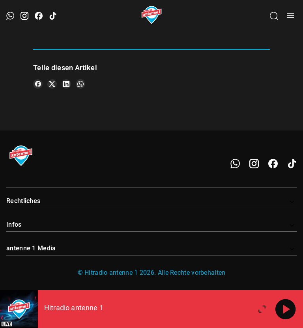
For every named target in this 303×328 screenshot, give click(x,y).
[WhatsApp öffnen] (10, 16)
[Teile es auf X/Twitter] (52, 84)
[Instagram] (254, 163)
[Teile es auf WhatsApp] (80, 84)
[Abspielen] (286, 309)
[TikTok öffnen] (53, 16)
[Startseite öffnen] (152, 16)
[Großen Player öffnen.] (262, 309)
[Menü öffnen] (290, 15)
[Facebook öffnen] (39, 16)
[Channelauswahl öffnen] (274, 15)
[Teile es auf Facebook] (38, 84)
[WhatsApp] (235, 163)
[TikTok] (292, 163)
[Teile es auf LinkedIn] (66, 84)
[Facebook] (273, 163)
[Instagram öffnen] (24, 16)
